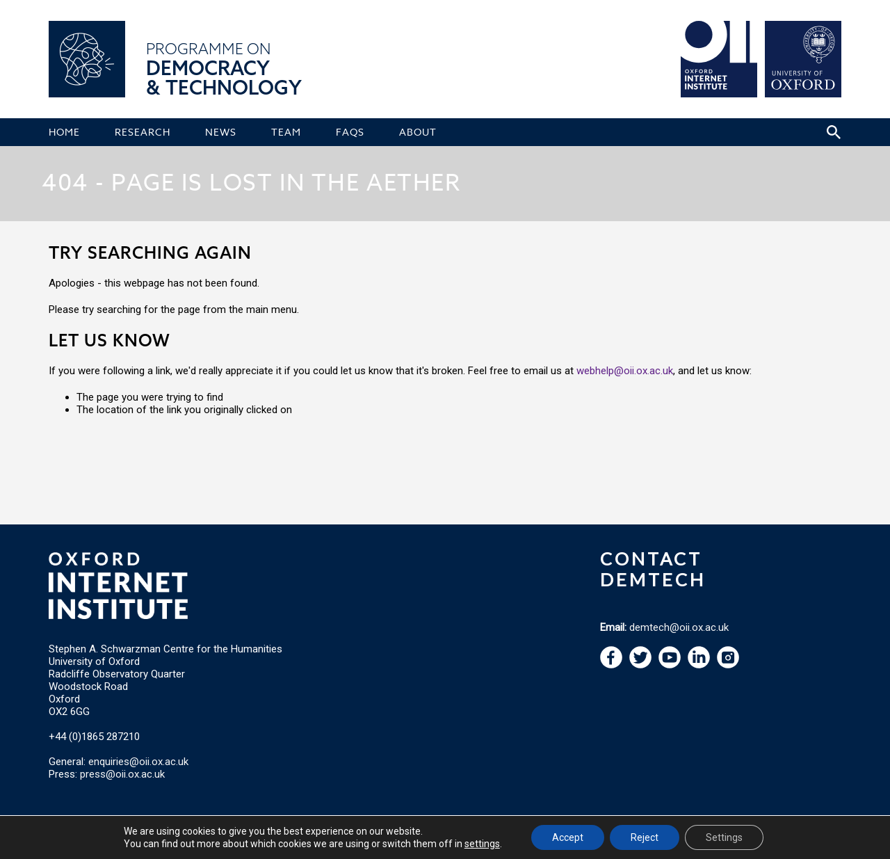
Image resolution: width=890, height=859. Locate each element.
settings (482, 843)
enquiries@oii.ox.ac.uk (138, 761)
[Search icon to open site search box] (833, 132)
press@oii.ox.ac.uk (122, 774)
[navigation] (669, 665)
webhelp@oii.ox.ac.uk (624, 370)
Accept (567, 837)
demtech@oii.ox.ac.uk (679, 627)
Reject (644, 837)
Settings (724, 837)
